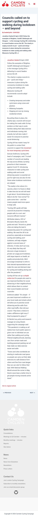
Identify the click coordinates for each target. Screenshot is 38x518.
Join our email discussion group (14, 487)
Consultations (8, 433)
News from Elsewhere (11, 462)
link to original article (9, 386)
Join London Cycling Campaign (14, 480)
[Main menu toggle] (34, 4)
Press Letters (8, 469)
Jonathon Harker (13, 60)
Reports (6, 443)
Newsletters (7, 465)
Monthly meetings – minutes (13, 440)
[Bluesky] (16, 492)
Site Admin (7, 447)
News (5, 458)
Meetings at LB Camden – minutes (15, 437)
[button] (29, 4)
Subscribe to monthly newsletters (14, 484)
